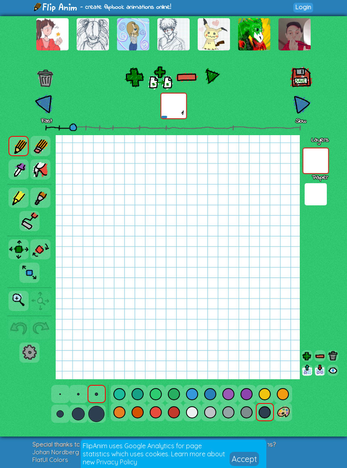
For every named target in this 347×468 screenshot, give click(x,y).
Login (303, 7)
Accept (244, 459)
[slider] (73, 127)
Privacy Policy (116, 462)
